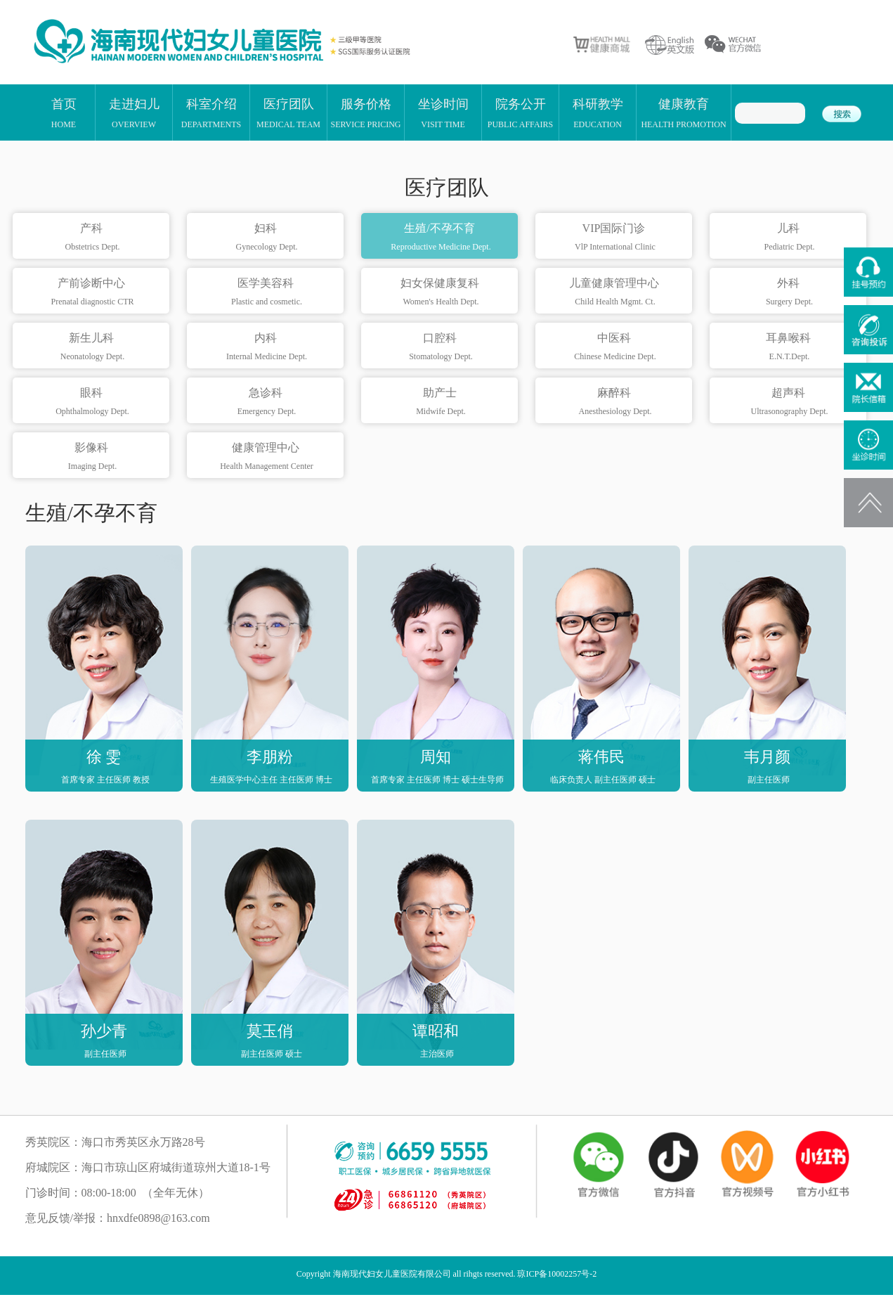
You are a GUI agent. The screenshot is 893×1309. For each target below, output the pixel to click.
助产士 (441, 402)
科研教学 (598, 113)
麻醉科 (615, 402)
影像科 (92, 456)
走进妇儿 (134, 113)
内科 (267, 347)
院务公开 (520, 113)
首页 (64, 113)
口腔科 (441, 347)
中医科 (615, 347)
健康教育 (683, 113)
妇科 (267, 237)
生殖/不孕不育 (441, 237)
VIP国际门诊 (615, 237)
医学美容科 (267, 292)
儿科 (789, 237)
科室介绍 (211, 113)
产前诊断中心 (92, 292)
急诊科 (267, 402)
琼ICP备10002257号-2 (557, 1274)
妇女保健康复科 (441, 292)
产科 (92, 237)
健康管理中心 (267, 456)
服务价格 (365, 113)
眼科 (92, 402)
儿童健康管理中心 (615, 292)
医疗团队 (288, 113)
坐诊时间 (443, 113)
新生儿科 (92, 347)
